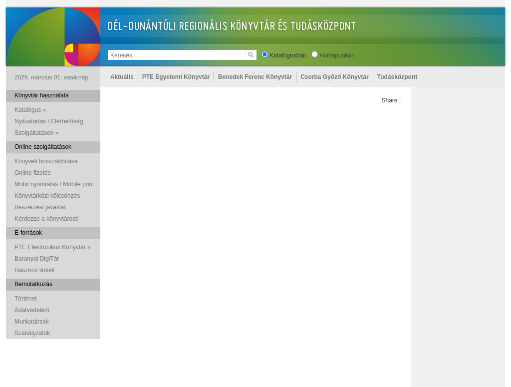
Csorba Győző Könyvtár (334, 76)
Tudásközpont (397, 76)
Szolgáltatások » (36, 132)
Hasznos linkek (34, 270)
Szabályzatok (32, 333)
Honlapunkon (337, 55)
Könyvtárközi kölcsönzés (47, 195)
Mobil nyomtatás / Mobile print (54, 184)
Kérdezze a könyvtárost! (46, 218)
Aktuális (122, 76)
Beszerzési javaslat (40, 207)
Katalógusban (287, 55)
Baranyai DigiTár (36, 258)
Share (390, 100)
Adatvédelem (31, 310)
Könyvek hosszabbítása (46, 161)
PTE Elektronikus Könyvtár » (52, 247)
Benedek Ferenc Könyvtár (255, 76)
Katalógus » (30, 109)
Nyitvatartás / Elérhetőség (48, 121)
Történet (25, 298)
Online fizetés (32, 172)
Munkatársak (31, 321)
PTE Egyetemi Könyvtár (176, 76)
